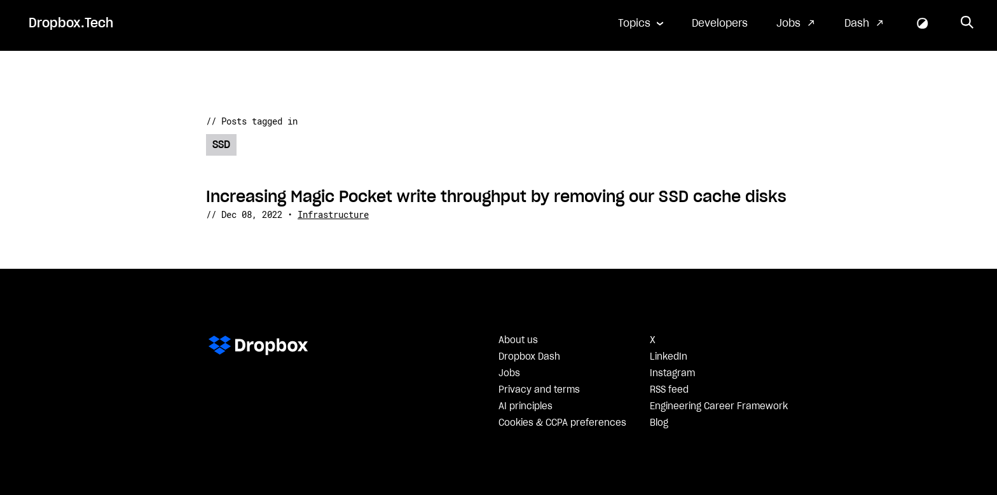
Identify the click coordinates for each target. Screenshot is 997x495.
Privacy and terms (539, 390)
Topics (634, 23)
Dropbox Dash (529, 357)
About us (518, 340)
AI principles (525, 406)
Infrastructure (333, 214)
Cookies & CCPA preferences (562, 423)
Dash (856, 23)
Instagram (672, 373)
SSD (221, 145)
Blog (659, 423)
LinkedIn (668, 357)
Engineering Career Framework (719, 406)
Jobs (788, 23)
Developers (720, 23)
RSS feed (669, 390)
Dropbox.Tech (71, 23)
